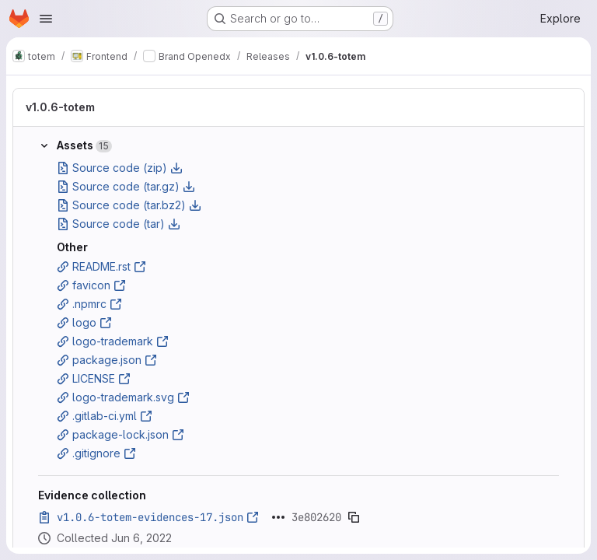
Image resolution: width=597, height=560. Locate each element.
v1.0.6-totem (60, 107)
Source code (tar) (118, 223)
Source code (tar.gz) (126, 186)
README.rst (101, 266)
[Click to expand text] (278, 517)
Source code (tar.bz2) (129, 205)
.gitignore (96, 453)
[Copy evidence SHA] (353, 517)
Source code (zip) (120, 167)
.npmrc (89, 303)
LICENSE (94, 378)
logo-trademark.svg (123, 397)
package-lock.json (120, 434)
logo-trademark (113, 341)
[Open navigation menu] (45, 18)
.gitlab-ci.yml (104, 415)
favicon (91, 285)
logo (84, 322)
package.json (107, 359)
